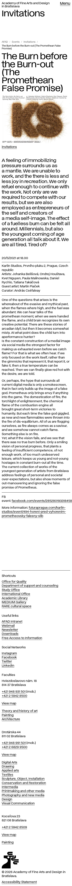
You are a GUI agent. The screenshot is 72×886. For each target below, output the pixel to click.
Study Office (11, 590)
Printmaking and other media (23, 791)
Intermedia (10, 787)
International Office (16, 594)
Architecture (11, 719)
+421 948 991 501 (14, 743)
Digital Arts (9, 762)
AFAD (5, 42)
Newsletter (10, 629)
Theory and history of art (19, 711)
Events (16, 42)
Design (7, 799)
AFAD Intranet (12, 621)
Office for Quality (14, 581)
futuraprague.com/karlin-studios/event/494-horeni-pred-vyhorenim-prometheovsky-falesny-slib (34, 511)
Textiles (7, 774)
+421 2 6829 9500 (14, 747)
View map (9, 703)
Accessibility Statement (19, 882)
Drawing (8, 766)
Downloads (10, 634)
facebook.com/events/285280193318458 (42, 501)
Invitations (29, 42)
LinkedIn (8, 665)
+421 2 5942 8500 (14, 696)
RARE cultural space (16, 606)
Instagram (9, 653)
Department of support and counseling (30, 585)
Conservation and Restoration (24, 783)
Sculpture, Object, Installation (23, 778)
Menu (65, 3)
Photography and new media (23, 795)
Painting (8, 715)
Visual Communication (18, 803)
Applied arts (10, 770)
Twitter (7, 661)
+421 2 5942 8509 (14, 827)
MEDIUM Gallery (14, 602)
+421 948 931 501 (14, 691)
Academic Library (15, 598)
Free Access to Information (22, 638)
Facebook (9, 657)
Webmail (8, 625)
